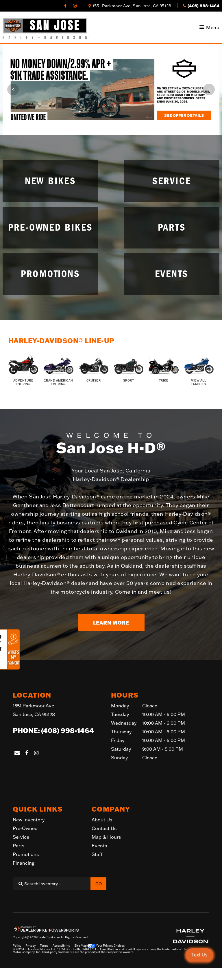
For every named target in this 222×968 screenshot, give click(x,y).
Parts (18, 846)
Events (99, 846)
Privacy (30, 945)
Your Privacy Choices (106, 946)
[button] (13, 89)
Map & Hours (106, 837)
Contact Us (104, 828)
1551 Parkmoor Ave (34, 711)
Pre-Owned (25, 828)
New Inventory (29, 820)
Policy (17, 945)
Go (98, 883)
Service (21, 837)
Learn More (111, 622)
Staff (97, 854)
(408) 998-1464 (67, 730)
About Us (102, 820)
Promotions (26, 854)
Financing (23, 863)
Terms (44, 945)
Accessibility (61, 945)
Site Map (80, 945)
